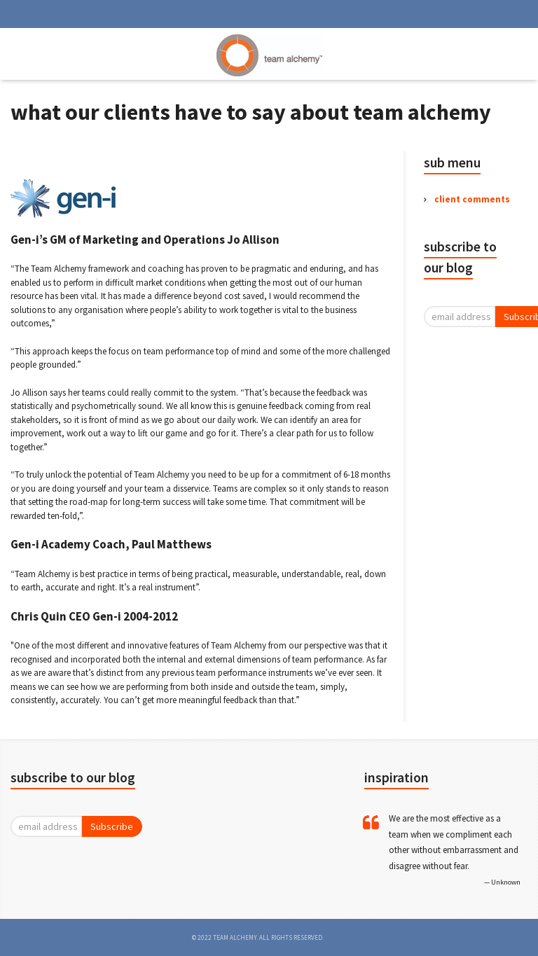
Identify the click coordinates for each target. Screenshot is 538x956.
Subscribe (111, 826)
